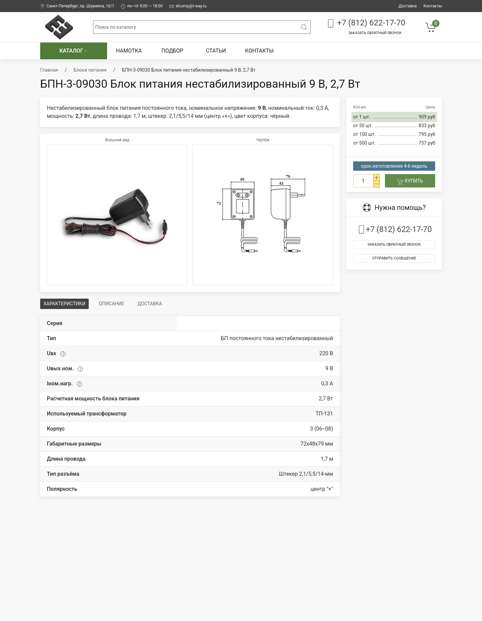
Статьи (216, 51)
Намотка (129, 51)
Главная (49, 70)
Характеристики (64, 303)
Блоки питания (90, 70)
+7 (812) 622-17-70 (365, 23)
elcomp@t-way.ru (188, 6)
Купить (410, 181)
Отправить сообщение (394, 258)
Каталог (73, 51)
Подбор (172, 51)
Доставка (408, 6)
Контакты (432, 6)
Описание (111, 303)
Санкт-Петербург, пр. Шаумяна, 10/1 (77, 6)
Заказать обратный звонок (375, 33)
